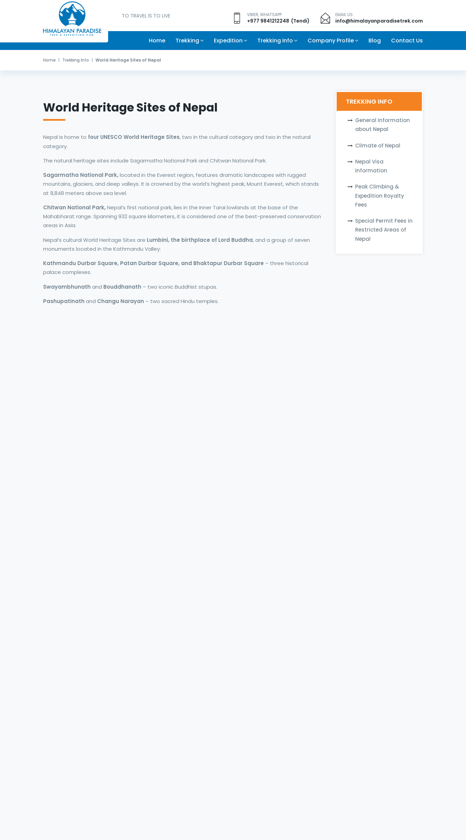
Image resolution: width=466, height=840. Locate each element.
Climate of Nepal (377, 145)
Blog (374, 40)
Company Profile (331, 40)
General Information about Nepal (382, 125)
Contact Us (407, 40)
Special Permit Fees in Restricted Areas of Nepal (384, 229)
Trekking (187, 40)
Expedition (228, 40)
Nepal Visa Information (371, 166)
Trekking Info (275, 40)
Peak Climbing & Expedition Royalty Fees (379, 195)
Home (157, 40)
